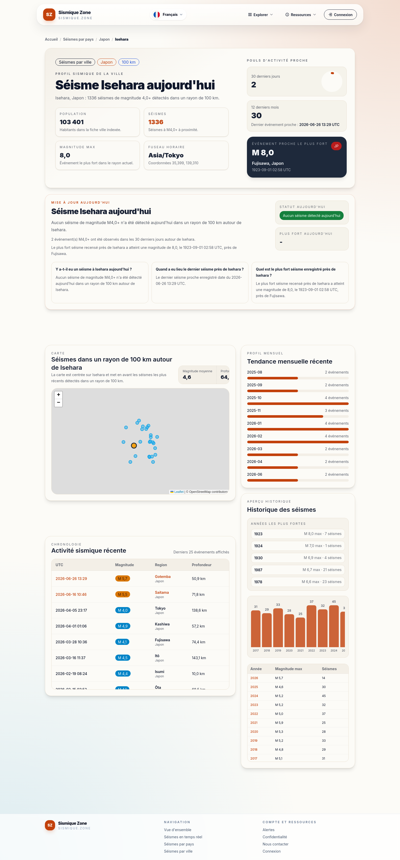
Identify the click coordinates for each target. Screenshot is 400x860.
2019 (254, 740)
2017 (254, 758)
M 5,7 (122, 578)
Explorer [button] (260, 15)
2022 (254, 714)
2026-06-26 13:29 (71, 578)
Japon (104, 39)
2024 (254, 696)
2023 (254, 705)
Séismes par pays (78, 39)
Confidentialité (275, 837)
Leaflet (176, 492)
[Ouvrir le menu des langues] (168, 14)
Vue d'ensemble (177, 830)
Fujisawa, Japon (268, 163)
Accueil (51, 39)
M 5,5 (123, 594)
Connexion (340, 15)
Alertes (269, 830)
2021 (254, 723)
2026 (254, 678)
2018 (254, 749)
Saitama (162, 592)
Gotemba (163, 576)
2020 (254, 732)
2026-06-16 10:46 (71, 594)
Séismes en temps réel (183, 837)
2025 (254, 687)
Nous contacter (276, 844)
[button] (58, 395)
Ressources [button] (301, 15)
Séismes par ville (75, 62)
